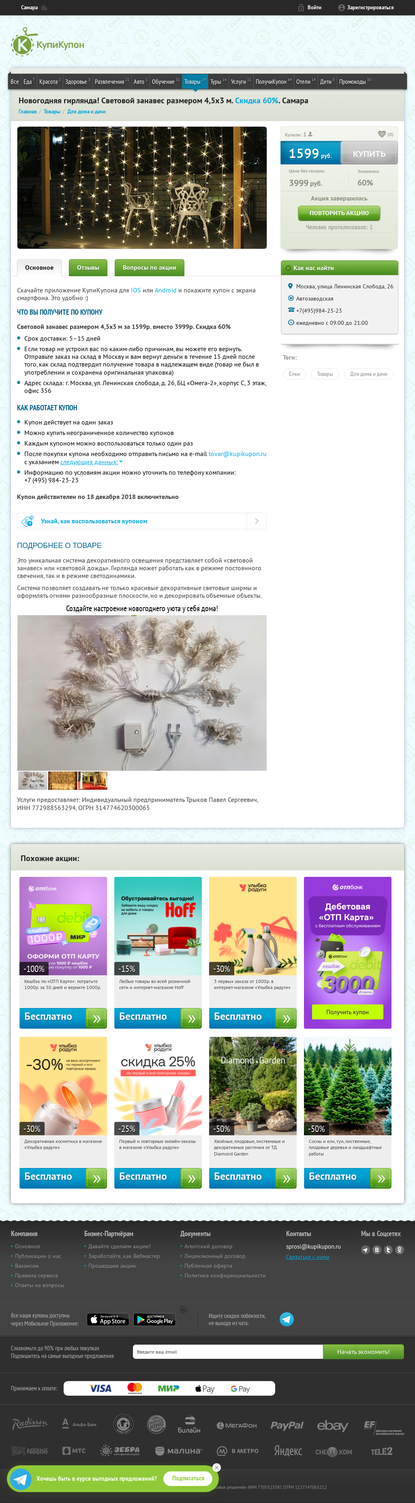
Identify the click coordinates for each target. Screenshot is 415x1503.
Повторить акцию (339, 213)
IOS (137, 290)
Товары (195, 81)
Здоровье (77, 81)
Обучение (166, 81)
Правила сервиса (36, 1275)
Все (15, 81)
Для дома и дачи (368, 374)
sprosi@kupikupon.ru (313, 1246)
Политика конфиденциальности (225, 1275)
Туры (218, 81)
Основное (39, 267)
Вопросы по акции (149, 267)
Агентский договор (208, 1246)
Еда (29, 81)
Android (166, 290)
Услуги (241, 81)
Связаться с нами (307, 1256)
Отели (306, 81)
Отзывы (88, 267)
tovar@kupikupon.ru (238, 454)
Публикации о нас (38, 1256)
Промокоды (355, 81)
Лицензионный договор (215, 1256)
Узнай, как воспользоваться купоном (94, 521)
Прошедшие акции (112, 1265)
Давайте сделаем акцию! (119, 1246)
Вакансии (27, 1265)
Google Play (154, 1319)
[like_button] (382, 135)
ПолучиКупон (274, 81)
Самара (29, 7)
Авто (141, 81)
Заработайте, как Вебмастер (124, 1256)
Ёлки (294, 374)
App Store (108, 1319)
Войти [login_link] (314, 7)
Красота (50, 81)
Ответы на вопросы (39, 1285)
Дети (327, 81)
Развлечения (112, 81)
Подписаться (188, 1478)
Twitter (388, 1249)
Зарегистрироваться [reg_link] (370, 7)
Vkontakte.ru (376, 1249)
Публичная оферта (208, 1265)
